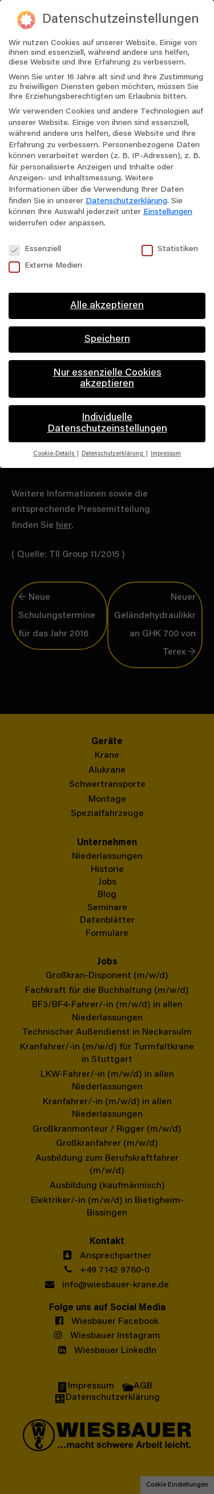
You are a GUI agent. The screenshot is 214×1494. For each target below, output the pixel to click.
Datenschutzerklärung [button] (113, 454)
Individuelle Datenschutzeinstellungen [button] (107, 423)
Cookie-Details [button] (54, 454)
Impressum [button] (166, 454)
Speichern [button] (107, 339)
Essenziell (35, 250)
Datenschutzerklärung (126, 201)
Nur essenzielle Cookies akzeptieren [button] (107, 379)
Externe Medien (45, 266)
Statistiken (170, 250)
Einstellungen (167, 212)
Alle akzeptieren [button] (107, 306)
